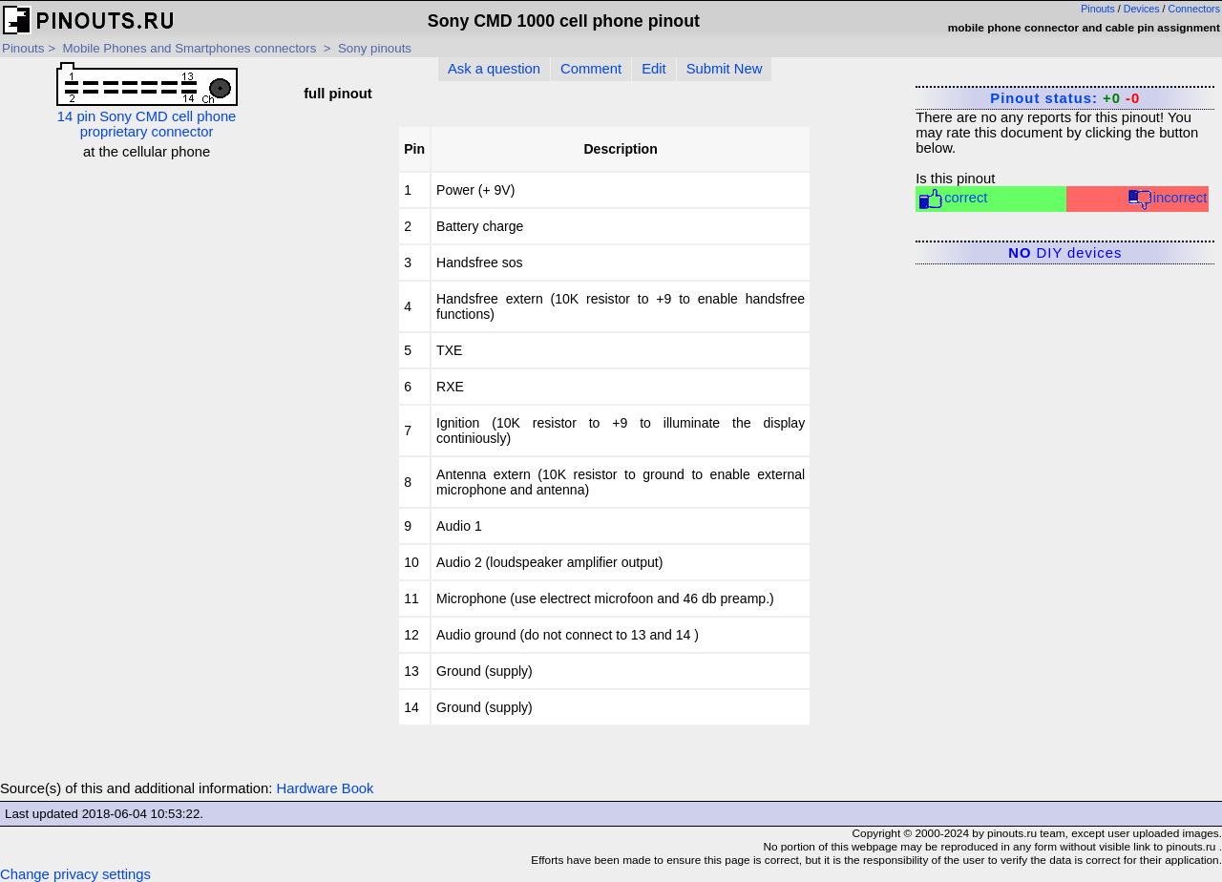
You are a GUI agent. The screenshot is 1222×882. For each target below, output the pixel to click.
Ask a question (494, 68)
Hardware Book (325, 788)
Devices (1142, 8)
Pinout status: (1065, 98)
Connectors (1195, 8)
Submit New (724, 68)
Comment (591, 68)
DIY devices (1065, 253)
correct (952, 199)
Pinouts (1098, 8)
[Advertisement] (146, 278)
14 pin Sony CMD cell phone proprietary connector (147, 100)
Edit (654, 68)
